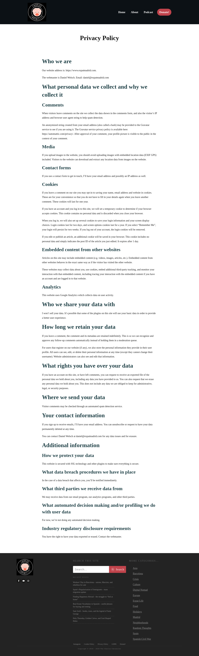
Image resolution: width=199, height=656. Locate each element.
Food (135, 606)
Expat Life (138, 600)
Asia (135, 568)
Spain (135, 633)
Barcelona (138, 573)
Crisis (136, 579)
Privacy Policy (99, 37)
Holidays (137, 611)
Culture (136, 584)
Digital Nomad (140, 590)
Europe (136, 595)
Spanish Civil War (142, 639)
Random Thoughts (142, 628)
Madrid (136, 617)
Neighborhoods (140, 622)
